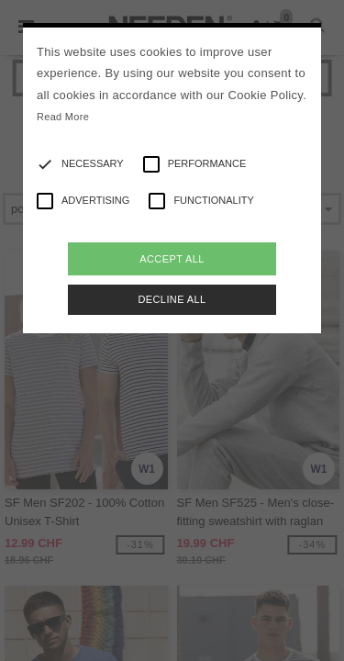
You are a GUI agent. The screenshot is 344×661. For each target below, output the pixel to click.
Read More (63, 116)
